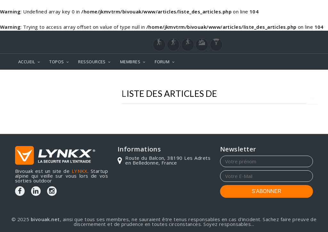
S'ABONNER (267, 191)
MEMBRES (130, 62)
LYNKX (79, 171)
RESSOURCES (92, 62)
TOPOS (56, 62)
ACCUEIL (26, 62)
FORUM (162, 62)
